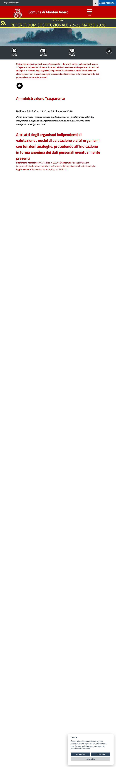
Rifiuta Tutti (101, 754)
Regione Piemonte (11, 2)
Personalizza (90, 759)
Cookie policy (85, 749)
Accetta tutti (80, 754)
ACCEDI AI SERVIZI (107, 2)
